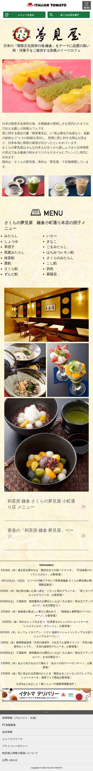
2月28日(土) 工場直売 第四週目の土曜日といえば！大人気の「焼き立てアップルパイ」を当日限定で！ (46, 654)
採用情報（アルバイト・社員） (20, 717)
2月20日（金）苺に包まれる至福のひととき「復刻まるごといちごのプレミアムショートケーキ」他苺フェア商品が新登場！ (46, 675)
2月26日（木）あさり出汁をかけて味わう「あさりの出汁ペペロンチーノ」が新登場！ (46, 665)
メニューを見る (26, 15)
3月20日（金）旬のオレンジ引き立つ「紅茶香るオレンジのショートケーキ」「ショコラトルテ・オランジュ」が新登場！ (46, 623)
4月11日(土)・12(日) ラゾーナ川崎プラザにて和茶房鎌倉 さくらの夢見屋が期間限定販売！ (46, 582)
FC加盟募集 (9, 724)
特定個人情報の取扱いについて (20, 753)
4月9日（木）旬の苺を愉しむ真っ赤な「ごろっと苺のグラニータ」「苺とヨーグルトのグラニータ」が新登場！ (46, 592)
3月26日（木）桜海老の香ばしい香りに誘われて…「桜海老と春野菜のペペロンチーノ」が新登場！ (46, 613)
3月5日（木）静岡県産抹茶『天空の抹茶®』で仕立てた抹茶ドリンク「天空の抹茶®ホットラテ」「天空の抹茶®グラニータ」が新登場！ (46, 644)
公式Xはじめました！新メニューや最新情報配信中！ (46, 683)
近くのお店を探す (69, 15)
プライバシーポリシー (15, 746)
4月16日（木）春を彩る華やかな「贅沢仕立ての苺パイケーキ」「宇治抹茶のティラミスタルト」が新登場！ (46, 572)
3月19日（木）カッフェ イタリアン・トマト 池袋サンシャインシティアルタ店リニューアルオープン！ (46, 634)
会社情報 (7, 731)
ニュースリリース (12, 738)
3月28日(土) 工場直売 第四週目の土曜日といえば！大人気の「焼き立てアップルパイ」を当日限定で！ (46, 603)
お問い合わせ (9, 760)
